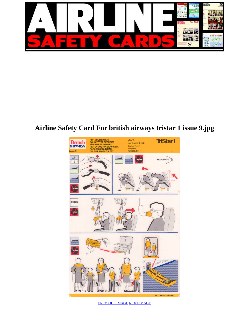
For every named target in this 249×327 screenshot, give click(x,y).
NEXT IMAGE (140, 303)
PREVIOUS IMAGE (113, 303)
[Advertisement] (75, 87)
